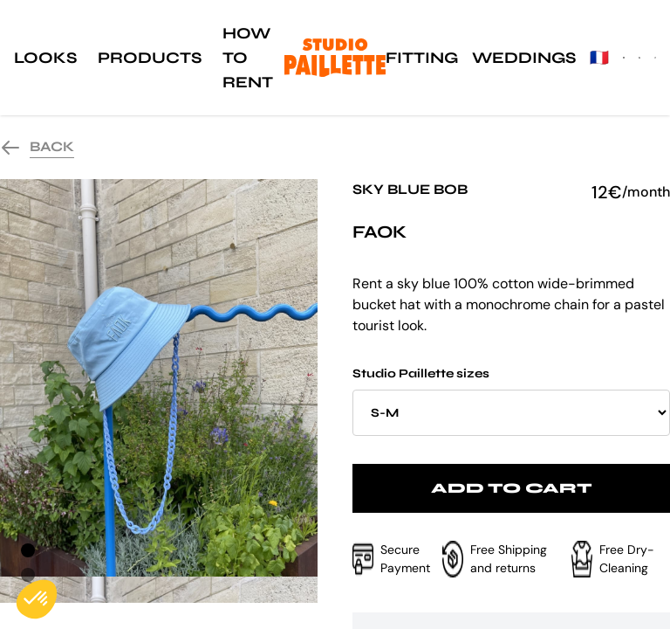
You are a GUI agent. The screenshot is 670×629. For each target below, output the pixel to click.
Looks (45, 57)
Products (150, 57)
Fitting (422, 57)
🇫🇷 (599, 57)
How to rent (247, 58)
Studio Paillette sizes (511, 401)
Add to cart (511, 488)
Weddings (524, 57)
